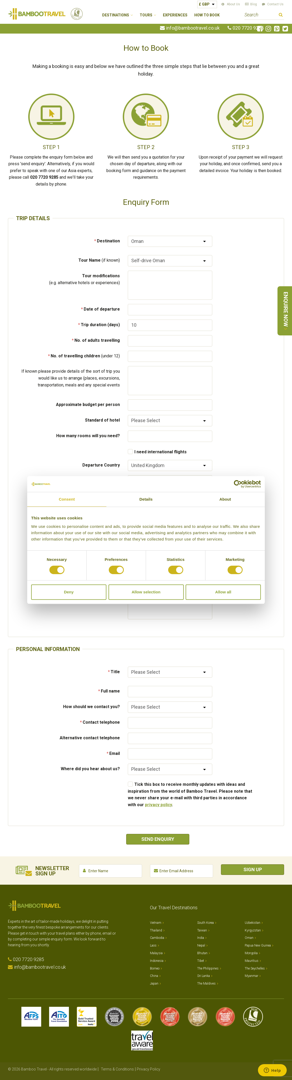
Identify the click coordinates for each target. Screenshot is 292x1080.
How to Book (207, 15)
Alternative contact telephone (90, 737)
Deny (69, 592)
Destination (108, 240)
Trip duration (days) (100, 324)
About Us (233, 4)
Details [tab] (146, 499)
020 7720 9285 (248, 28)
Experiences (175, 15)
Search (280, 15)
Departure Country (101, 465)
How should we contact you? (91, 706)
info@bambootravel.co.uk (193, 28)
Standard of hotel (102, 420)
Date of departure (102, 309)
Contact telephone (101, 722)
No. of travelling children (85, 355)
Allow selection (145, 592)
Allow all (223, 592)
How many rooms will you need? (88, 435)
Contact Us (275, 4)
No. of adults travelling (97, 340)
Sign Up (252, 869)
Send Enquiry (157, 839)
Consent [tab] (67, 499)
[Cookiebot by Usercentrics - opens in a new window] (238, 484)
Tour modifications (84, 279)
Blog (253, 4)
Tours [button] (146, 15)
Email (114, 753)
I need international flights (160, 451)
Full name (110, 691)
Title (115, 671)
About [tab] (225, 499)
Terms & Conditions (117, 1069)
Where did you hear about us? (90, 768)
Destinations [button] (115, 15)
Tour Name (99, 260)
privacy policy (158, 804)
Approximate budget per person (88, 404)
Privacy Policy (148, 1069)
